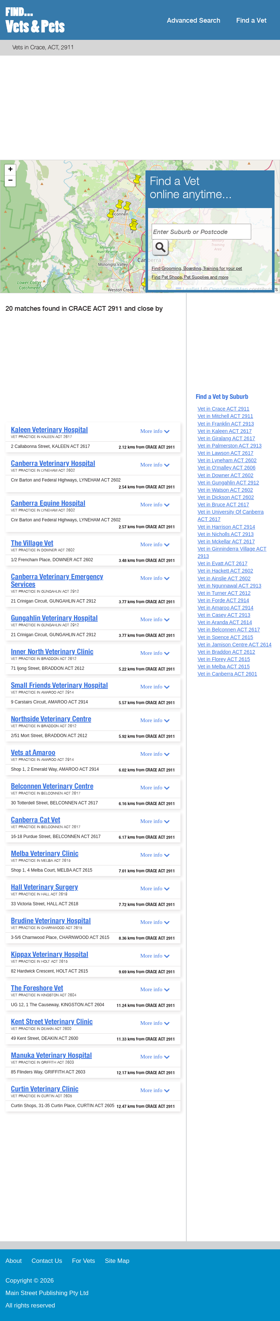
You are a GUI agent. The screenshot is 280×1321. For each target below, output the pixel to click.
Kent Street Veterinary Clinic (52, 1021)
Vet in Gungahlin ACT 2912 (228, 483)
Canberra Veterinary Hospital (53, 463)
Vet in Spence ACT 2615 (225, 637)
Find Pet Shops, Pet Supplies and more (190, 277)
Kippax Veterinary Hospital (49, 954)
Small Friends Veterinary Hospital (59, 685)
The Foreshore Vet (37, 988)
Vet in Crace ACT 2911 (223, 409)
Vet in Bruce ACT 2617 (223, 504)
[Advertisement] (140, 108)
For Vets (83, 1260)
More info (151, 431)
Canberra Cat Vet (35, 819)
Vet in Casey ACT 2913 (224, 615)
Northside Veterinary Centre (51, 718)
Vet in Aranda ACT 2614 (225, 622)
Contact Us (46, 1260)
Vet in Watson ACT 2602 (225, 490)
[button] (134, 227)
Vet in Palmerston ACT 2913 (230, 446)
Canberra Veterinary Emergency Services (57, 580)
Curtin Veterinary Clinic (44, 1088)
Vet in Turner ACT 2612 (224, 593)
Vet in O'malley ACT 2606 (227, 468)
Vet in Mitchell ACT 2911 (225, 416)
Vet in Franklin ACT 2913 (226, 424)
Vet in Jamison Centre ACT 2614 (235, 645)
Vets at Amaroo (33, 752)
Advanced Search (193, 20)
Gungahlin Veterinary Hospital (54, 618)
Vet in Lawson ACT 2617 (225, 453)
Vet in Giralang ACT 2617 (226, 438)
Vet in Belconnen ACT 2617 (229, 630)
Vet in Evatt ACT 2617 (223, 563)
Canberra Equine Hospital (48, 503)
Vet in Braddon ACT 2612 (226, 652)
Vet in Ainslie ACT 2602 (224, 578)
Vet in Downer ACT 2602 (225, 475)
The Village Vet (32, 543)
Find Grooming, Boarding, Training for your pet (197, 268)
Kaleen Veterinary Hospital (49, 429)
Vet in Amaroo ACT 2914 (225, 608)
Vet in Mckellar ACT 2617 (226, 541)
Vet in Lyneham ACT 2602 (227, 460)
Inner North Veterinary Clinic (52, 651)
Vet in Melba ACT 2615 (224, 666)
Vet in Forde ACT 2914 (223, 600)
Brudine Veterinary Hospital (51, 920)
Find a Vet (251, 20)
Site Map (117, 1260)
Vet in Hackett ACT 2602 (225, 571)
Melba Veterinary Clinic (44, 853)
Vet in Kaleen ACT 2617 (225, 431)
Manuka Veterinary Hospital (51, 1055)
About (13, 1260)
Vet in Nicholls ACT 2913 (226, 534)
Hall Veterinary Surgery (44, 887)
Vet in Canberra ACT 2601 (227, 674)
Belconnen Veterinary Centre (52, 786)
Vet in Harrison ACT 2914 (226, 527)
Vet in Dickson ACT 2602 (226, 497)
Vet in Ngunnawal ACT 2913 (229, 586)
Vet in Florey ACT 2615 (224, 659)
